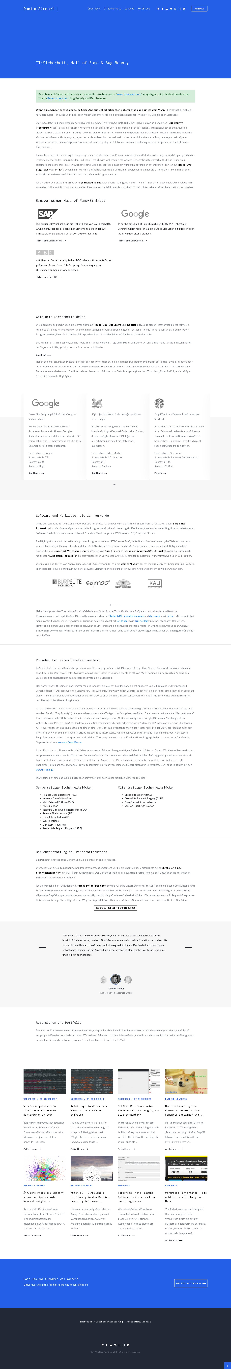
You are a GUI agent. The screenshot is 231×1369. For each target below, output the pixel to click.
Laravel (129, 8)
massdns (128, 616)
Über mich (94, 8)
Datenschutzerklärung (109, 1321)
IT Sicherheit (112, 8)
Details (158, 473)
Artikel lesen (30, 1148)
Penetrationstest (58, 98)
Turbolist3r (116, 616)
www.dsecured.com (129, 94)
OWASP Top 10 (45, 769)
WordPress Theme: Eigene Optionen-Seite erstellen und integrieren (136, 1197)
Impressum (86, 1321)
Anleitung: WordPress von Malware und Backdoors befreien (89, 1110)
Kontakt (199, 8)
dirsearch (154, 616)
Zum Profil (41, 355)
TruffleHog (141, 620)
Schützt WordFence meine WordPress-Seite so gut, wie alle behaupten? (139, 1110)
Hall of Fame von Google (130, 240)
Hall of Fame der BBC (47, 277)
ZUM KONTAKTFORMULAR (191, 1283)
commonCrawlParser (70, 742)
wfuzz (171, 616)
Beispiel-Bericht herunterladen (115, 908)
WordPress (144, 8)
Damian (41, 8)
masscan (139, 616)
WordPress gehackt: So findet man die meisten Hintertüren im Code (41, 1110)
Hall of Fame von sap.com (49, 240)
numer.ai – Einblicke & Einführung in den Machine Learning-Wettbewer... (90, 1197)
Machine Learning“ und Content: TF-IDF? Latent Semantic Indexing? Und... (184, 1110)
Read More (34, 473)
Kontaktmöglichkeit (139, 1321)
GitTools (122, 620)
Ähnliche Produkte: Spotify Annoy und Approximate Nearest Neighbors (44, 1197)
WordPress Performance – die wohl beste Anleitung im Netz (186, 1197)
